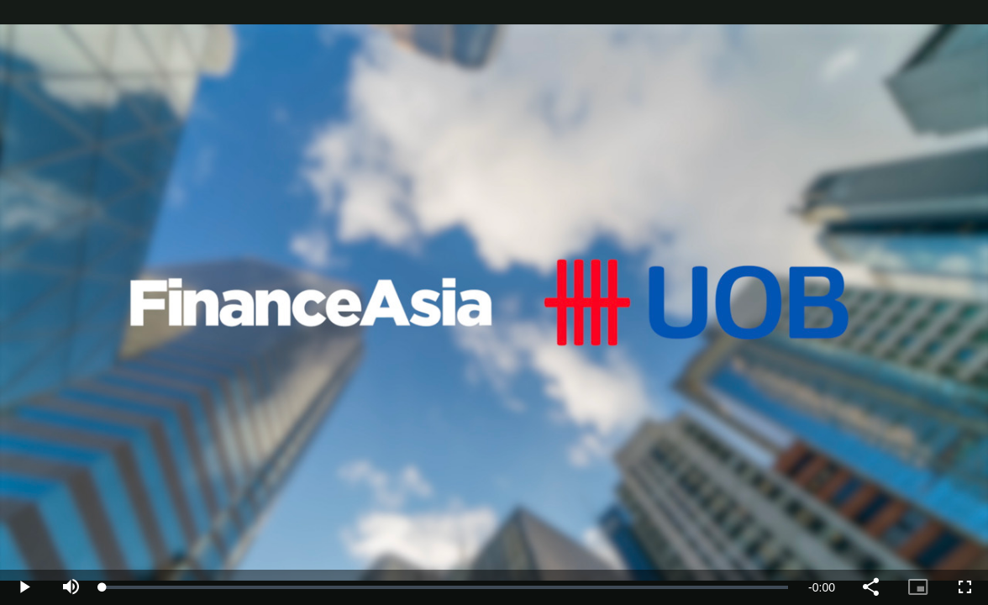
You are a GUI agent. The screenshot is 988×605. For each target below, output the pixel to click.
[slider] (445, 587)
